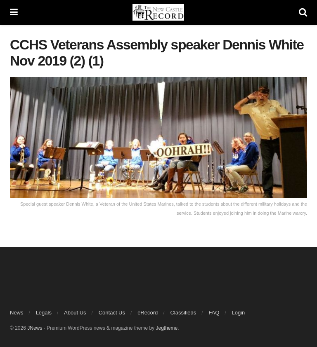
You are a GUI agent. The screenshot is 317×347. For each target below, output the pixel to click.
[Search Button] (303, 12)
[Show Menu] (14, 12)
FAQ (213, 312)
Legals (44, 312)
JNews (34, 328)
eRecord (147, 312)
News (17, 312)
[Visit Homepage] (158, 12)
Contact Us (112, 312)
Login (238, 312)
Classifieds (183, 312)
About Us (75, 312)
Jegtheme (166, 328)
